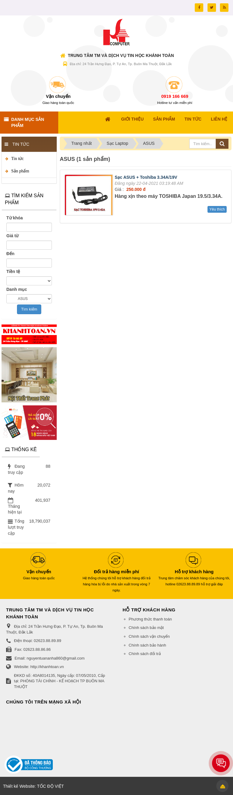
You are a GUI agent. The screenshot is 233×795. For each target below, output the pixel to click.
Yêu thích (217, 209)
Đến (10, 253)
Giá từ (12, 235)
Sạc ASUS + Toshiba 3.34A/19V (146, 177)
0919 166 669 (174, 96)
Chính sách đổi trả (145, 653)
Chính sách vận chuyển (149, 636)
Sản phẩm (20, 171)
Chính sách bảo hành (147, 645)
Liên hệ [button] (219, 119)
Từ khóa (14, 217)
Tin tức (17, 158)
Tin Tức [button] (192, 119)
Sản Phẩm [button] (164, 119)
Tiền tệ (13, 271)
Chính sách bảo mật (146, 627)
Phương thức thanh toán (150, 619)
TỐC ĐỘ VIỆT (50, 786)
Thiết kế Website (19, 786)
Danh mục (16, 289)
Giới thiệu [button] (132, 119)
